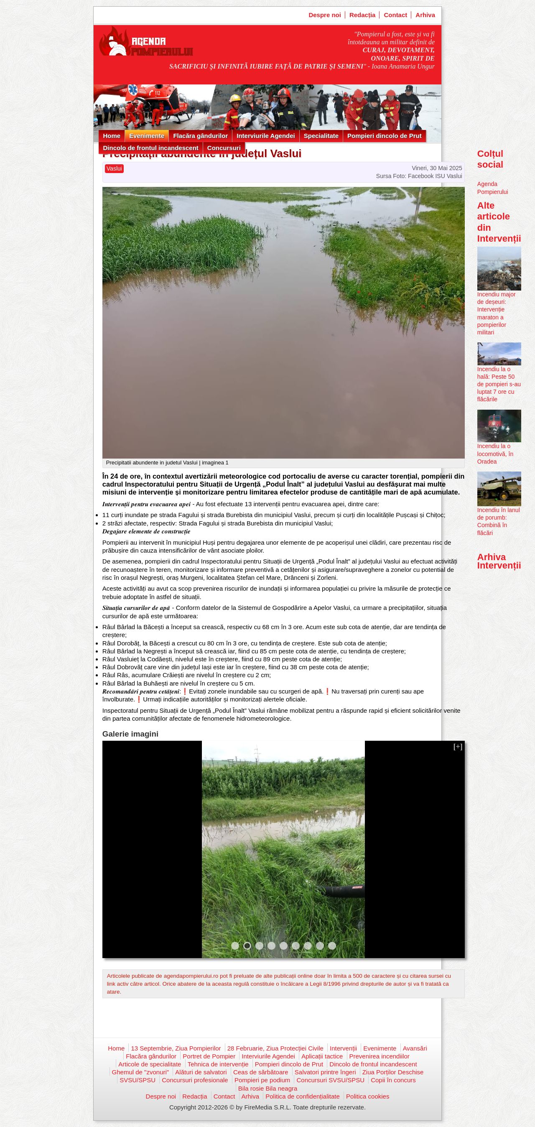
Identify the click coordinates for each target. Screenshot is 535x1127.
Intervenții (343, 1048)
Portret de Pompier (209, 1056)
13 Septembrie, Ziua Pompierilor (176, 1048)
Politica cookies (367, 1096)
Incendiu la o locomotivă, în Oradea (495, 453)
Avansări (415, 1048)
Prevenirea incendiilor (379, 1056)
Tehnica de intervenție (218, 1064)
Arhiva (425, 14)
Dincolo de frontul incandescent (150, 147)
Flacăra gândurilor (200, 135)
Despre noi (324, 14)
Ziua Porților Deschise (393, 1072)
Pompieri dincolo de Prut (384, 135)
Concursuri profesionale (195, 1080)
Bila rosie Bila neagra (268, 1088)
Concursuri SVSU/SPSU (330, 1080)
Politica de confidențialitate (302, 1096)
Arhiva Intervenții (499, 561)
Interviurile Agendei (266, 135)
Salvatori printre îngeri (325, 1072)
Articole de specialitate (149, 1064)
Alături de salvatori (201, 1072)
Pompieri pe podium (262, 1080)
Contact (395, 14)
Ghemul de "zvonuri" (140, 1072)
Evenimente (146, 135)
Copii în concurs (393, 1080)
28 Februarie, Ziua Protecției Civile (275, 1048)
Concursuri (224, 147)
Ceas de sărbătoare (260, 1072)
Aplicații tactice (322, 1056)
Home (111, 135)
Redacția (362, 14)
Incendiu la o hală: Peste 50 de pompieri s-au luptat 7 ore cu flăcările (499, 384)
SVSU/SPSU (137, 1080)
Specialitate (321, 135)
